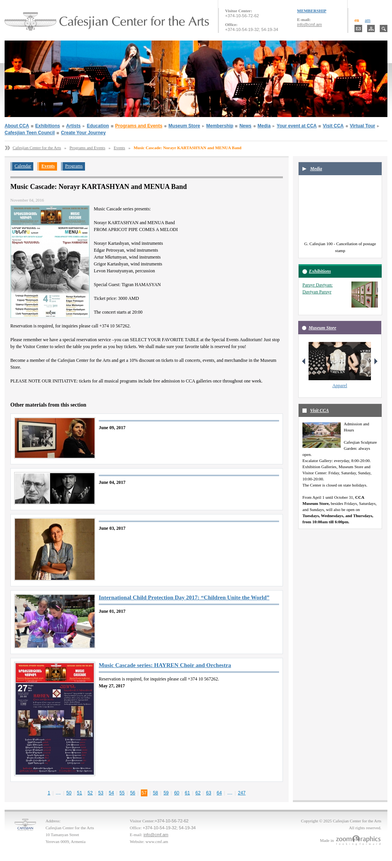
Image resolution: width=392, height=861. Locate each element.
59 (165, 793)
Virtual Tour (362, 126)
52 (90, 793)
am (368, 20)
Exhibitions (47, 126)
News (245, 126)
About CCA (17, 126)
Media (264, 126)
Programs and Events (138, 126)
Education (98, 126)
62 (197, 793)
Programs (74, 166)
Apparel (339, 385)
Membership (220, 126)
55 (121, 793)
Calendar (23, 166)
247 (242, 793)
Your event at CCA (297, 126)
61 (187, 793)
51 (79, 793)
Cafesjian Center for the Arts (37, 147)
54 (111, 793)
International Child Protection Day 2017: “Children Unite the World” (184, 597)
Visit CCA (333, 126)
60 (176, 793)
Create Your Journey (83, 132)
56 (132, 793)
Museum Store (184, 126)
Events (119, 147)
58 (155, 793)
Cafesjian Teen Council (30, 132)
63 (208, 793)
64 (219, 793)
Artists (73, 126)
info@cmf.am (309, 24)
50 (68, 793)
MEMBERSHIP (311, 10)
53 (100, 793)
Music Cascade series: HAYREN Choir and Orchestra (165, 665)
